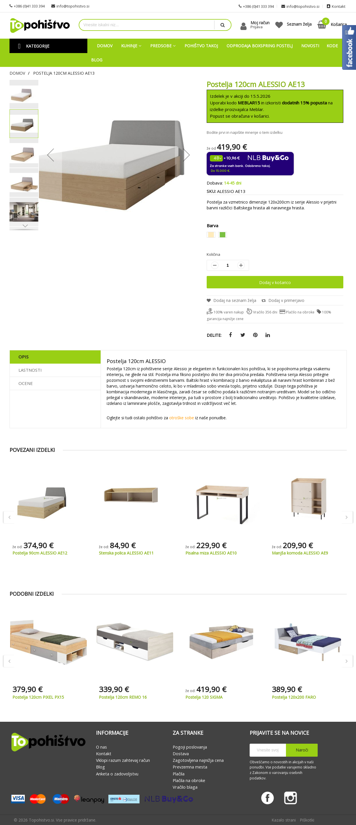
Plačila (178, 774)
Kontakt (103, 753)
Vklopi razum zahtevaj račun (123, 760)
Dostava (181, 753)
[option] (211, 235)
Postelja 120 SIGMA (290, 697)
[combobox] (146, 25)
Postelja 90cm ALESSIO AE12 (116, 553)
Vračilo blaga (185, 787)
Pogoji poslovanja (190, 747)
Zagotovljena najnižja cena (198, 760)
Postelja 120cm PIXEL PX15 (124, 697)
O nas (101, 747)
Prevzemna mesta (190, 767)
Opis (23, 357)
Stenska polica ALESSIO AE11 (203, 553)
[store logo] (40, 25)
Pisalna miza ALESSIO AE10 (287, 553)
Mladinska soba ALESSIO (26, 553)
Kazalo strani (284, 820)
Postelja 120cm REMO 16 (209, 697)
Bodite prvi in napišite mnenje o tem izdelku (244, 132)
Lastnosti (30, 370)
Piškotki (307, 820)
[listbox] (275, 235)
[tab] (55, 357)
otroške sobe (181, 418)
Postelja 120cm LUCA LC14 (38, 697)
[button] (24, 225)
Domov (17, 73)
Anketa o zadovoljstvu (117, 774)
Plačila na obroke (189, 780)
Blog (100, 767)
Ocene (25, 383)
